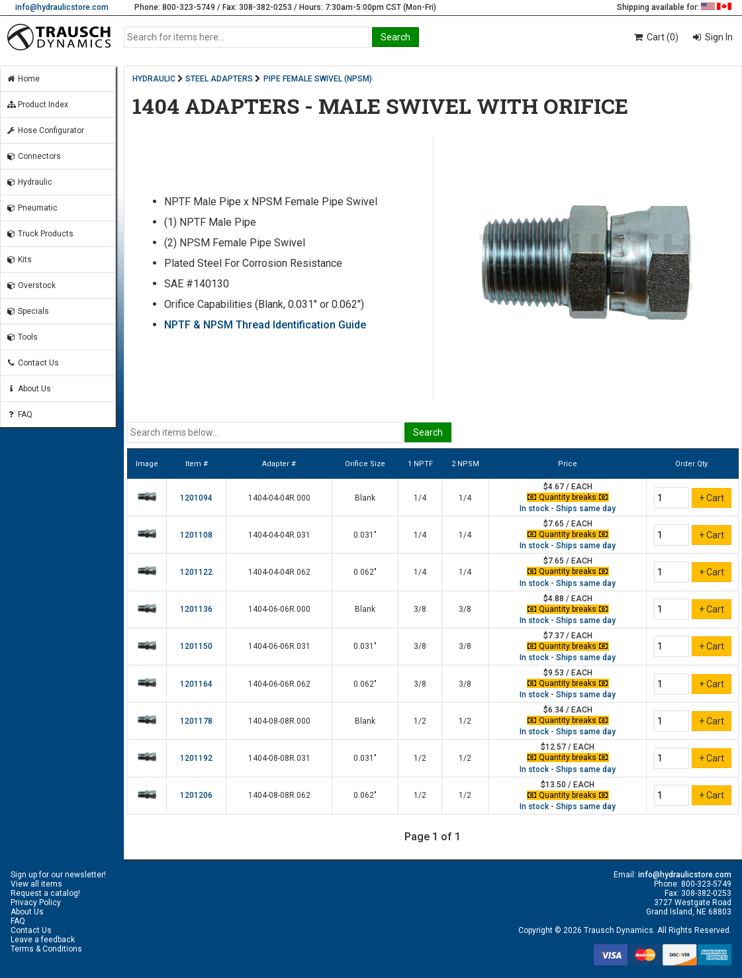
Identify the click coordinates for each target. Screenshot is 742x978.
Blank (365, 498)
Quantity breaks (568, 497)
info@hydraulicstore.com (62, 7)
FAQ (19, 414)
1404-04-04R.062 (279, 572)
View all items (36, 884)
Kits (19, 259)
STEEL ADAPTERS (219, 78)
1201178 (196, 721)
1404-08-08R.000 (279, 721)
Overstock (31, 285)
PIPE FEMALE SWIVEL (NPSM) (317, 78)
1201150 (196, 646)
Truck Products (39, 233)
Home (23, 78)
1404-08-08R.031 (279, 758)
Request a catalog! (45, 893)
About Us (28, 388)
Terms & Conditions (46, 949)
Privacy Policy (36, 902)
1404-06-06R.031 (279, 646)
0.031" (365, 535)
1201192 (196, 758)
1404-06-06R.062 (279, 684)
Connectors (33, 156)
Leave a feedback (43, 939)
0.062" (365, 572)
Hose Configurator (45, 130)
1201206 (196, 795)
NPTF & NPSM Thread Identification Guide (265, 324)
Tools (22, 337)
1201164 (196, 684)
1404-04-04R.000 (279, 498)
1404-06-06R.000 (279, 609)
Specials (27, 311)
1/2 (420, 721)
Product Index (37, 104)
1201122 (196, 572)
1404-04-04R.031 (279, 535)
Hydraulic (29, 182)
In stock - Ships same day (568, 508)
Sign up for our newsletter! (58, 874)
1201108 (196, 535)
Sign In (718, 37)
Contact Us (32, 362)
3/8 (420, 609)
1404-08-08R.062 (279, 795)
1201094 (196, 498)
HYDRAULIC (153, 78)
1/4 (420, 498)
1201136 (196, 609)
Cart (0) (655, 37)
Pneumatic (32, 208)
